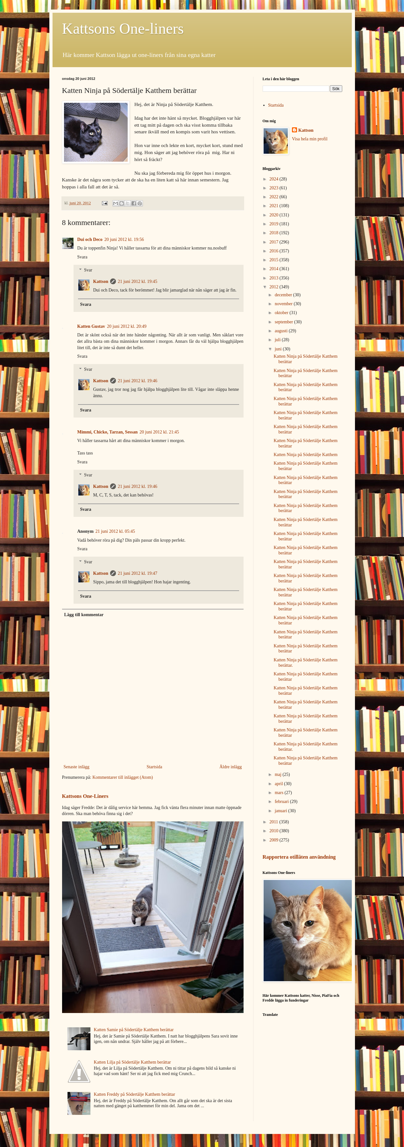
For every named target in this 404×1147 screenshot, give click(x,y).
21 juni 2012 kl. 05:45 (115, 531)
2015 (274, 259)
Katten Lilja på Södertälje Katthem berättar (132, 1062)
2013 (274, 278)
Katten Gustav (91, 326)
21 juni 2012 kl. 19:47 (137, 573)
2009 (274, 840)
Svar (88, 270)
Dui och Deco (90, 239)
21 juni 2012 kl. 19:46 (137, 380)
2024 (274, 179)
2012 (274, 287)
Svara (82, 257)
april (279, 783)
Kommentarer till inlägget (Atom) (122, 777)
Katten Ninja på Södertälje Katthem (305, 454)
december (284, 294)
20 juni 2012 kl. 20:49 (126, 326)
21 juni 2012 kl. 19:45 (137, 281)
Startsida (154, 766)
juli (278, 339)
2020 (274, 215)
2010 (274, 830)
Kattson (100, 281)
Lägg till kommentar (84, 614)
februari (282, 801)
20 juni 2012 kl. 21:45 (159, 432)
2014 (274, 268)
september (284, 322)
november (284, 303)
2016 (274, 251)
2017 (274, 242)
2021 (274, 205)
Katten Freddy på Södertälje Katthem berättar (134, 1094)
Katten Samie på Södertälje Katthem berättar (134, 1029)
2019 (274, 224)
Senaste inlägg (76, 766)
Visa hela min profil (310, 139)
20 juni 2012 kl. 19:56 (124, 239)
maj (279, 774)
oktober (282, 312)
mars (280, 792)
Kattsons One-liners (123, 28)
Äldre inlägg (230, 766)
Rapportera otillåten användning (299, 857)
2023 (274, 188)
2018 (274, 232)
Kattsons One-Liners (85, 796)
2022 (274, 196)
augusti (282, 330)
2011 (274, 822)
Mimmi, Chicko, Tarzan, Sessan (107, 432)
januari (281, 810)
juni (279, 349)
